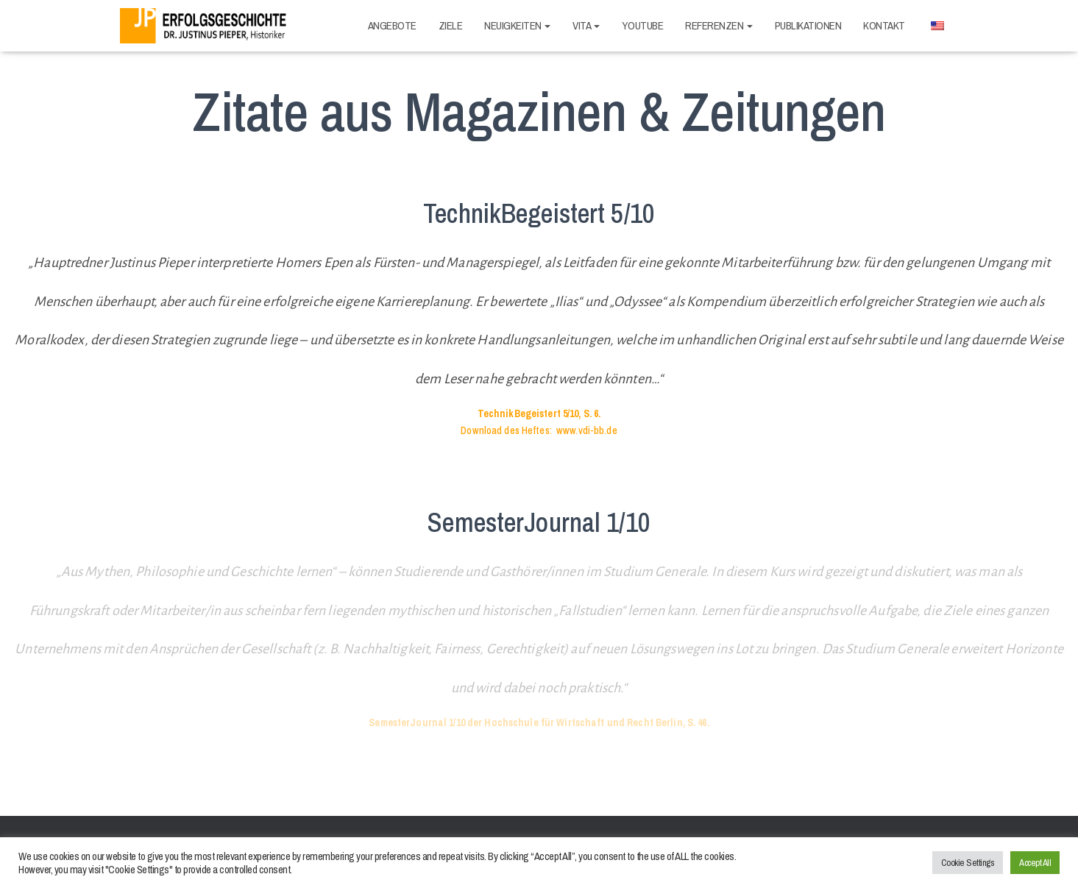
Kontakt (884, 25)
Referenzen (719, 25)
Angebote (392, 25)
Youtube (643, 25)
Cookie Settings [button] (968, 862)
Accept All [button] (1035, 862)
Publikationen (808, 25)
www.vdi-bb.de (586, 430)
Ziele (451, 25)
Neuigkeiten (517, 25)
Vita (586, 25)
